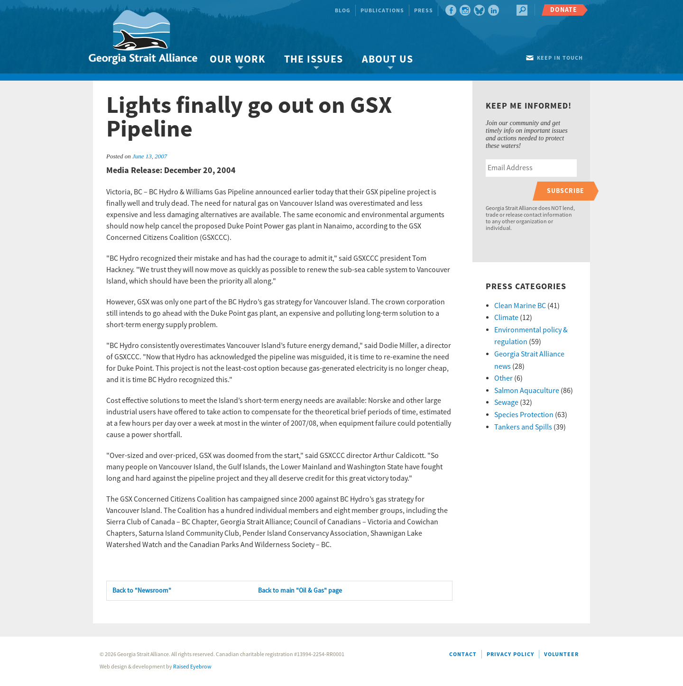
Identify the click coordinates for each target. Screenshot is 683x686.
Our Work (237, 59)
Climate (506, 317)
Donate (563, 9)
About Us (387, 59)
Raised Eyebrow (192, 666)
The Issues (313, 59)
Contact (463, 654)
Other (503, 378)
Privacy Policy (510, 654)
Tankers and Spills (523, 427)
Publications (382, 11)
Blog (343, 11)
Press (423, 11)
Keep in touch (560, 58)
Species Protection (524, 415)
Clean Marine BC (520, 306)
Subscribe (565, 190)
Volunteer (561, 654)
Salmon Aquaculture (526, 390)
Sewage (506, 402)
